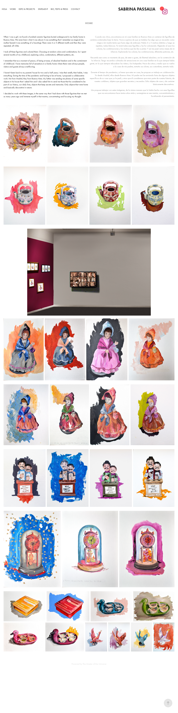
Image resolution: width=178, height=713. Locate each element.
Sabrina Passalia (136, 9)
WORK (13, 9)
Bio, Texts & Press (59, 9)
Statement (43, 9)
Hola (4, 9)
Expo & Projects (27, 9)
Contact (75, 9)
